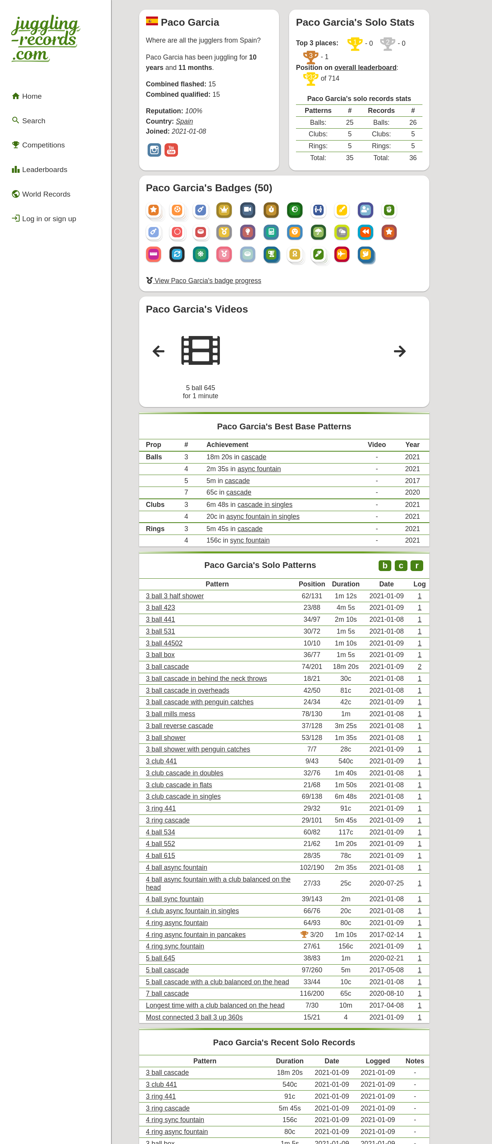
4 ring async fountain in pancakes (205, 827)
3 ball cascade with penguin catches (209, 630)
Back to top (307, 1122)
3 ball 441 (173, 558)
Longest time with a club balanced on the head (223, 889)
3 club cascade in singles (194, 713)
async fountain (263, 424)
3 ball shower (178, 661)
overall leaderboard (382, 47)
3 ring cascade (180, 734)
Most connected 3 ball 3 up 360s (204, 900)
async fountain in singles (266, 466)
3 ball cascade (179, 599)
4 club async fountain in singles (202, 806)
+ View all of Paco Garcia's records (307, 1053)
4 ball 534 (173, 744)
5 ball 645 (173, 848)
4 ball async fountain (188, 775)
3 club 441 (174, 682)
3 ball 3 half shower (186, 537)
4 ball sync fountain (186, 796)
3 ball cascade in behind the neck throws (215, 609)
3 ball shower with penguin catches (207, 672)
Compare (172, 1072)
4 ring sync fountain (186, 837)
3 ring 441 (173, 723)
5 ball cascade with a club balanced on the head (225, 869)
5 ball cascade (179, 858)
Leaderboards (33, 141)
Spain (195, 106)
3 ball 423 (173, 547)
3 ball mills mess (182, 640)
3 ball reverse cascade (190, 651)
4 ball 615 (173, 765)
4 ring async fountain (188, 817)
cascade (258, 414)
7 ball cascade (179, 879)
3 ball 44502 (176, 578)
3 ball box (173, 589)
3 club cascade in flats (190, 703)
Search (24, 100)
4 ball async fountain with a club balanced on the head (234, 786)
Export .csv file (180, 1096)
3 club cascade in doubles (195, 692)
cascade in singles (269, 455)
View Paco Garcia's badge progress (212, 246)
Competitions (32, 121)
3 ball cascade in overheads (198, 620)
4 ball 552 (173, 755)
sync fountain (255, 487)
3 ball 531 (173, 568)
